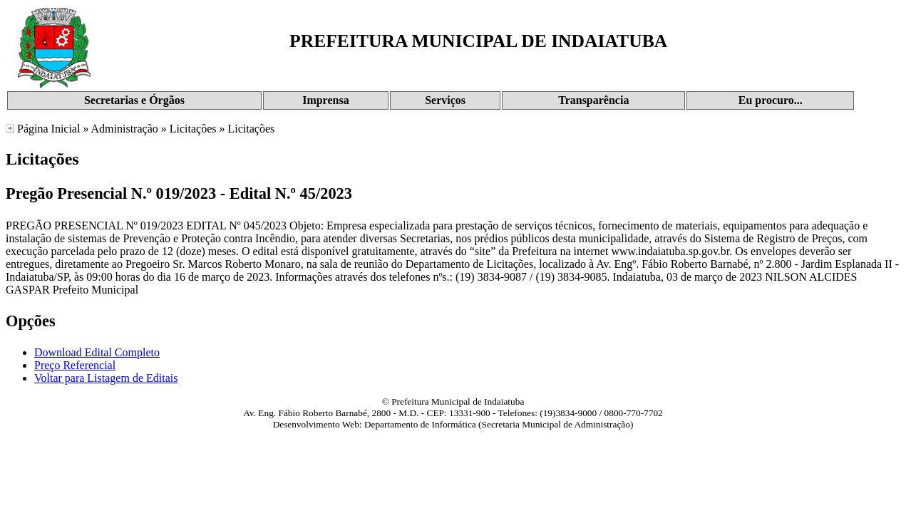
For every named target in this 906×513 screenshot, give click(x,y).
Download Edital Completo (97, 352)
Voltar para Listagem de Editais (105, 378)
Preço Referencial (74, 365)
